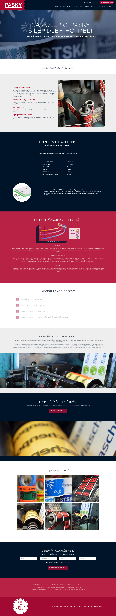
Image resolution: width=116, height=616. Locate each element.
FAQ (81, 6)
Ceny (95, 6)
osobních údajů (65, 562)
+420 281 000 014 (69, 606)
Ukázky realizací (103, 6)
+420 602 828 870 (81, 606)
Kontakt (111, 6)
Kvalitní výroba (88, 6)
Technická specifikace (66, 6)
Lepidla (76, 6)
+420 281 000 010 (57, 606)
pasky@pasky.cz (98, 606)
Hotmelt (56, 6)
